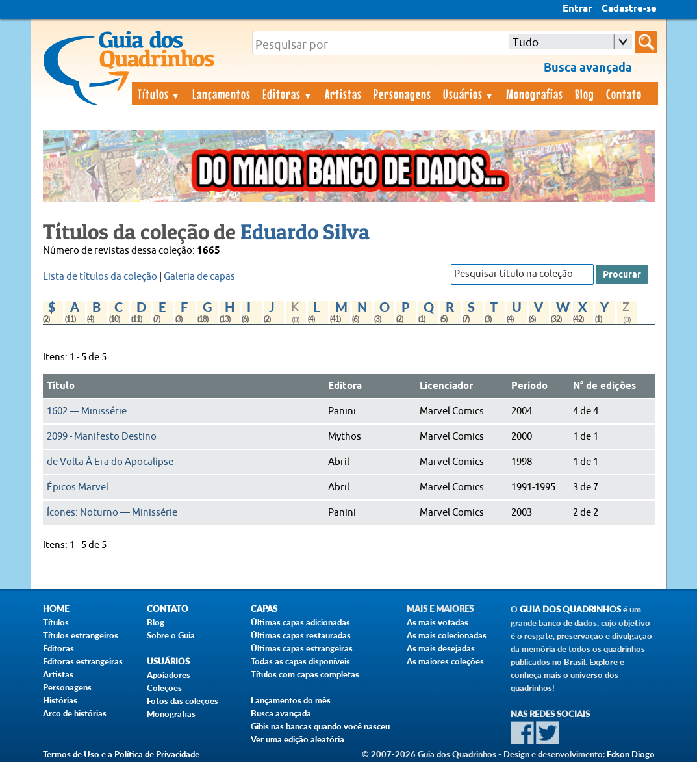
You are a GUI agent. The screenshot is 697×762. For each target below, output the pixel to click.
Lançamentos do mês (291, 700)
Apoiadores (168, 675)
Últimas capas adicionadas (300, 622)
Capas (264, 609)
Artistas (343, 93)
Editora (345, 386)
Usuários (469, 93)
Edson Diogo (631, 754)
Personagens (402, 93)
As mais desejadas (441, 648)
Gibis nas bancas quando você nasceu (320, 726)
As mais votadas (437, 622)
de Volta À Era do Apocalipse (110, 462)
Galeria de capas (199, 276)
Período (529, 386)
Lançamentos (221, 93)
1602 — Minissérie (87, 411)
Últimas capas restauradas (301, 635)
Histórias (60, 700)
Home (56, 609)
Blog (584, 93)
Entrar (577, 9)
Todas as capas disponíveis (300, 661)
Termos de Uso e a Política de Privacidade (121, 754)
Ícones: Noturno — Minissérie (112, 512)
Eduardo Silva (305, 231)
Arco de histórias (75, 713)
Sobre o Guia (171, 635)
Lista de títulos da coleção (100, 276)
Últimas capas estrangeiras (302, 648)
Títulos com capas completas (305, 674)
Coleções (164, 688)
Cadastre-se (629, 9)
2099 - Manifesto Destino (102, 436)
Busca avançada (281, 713)
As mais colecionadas (447, 635)
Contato (624, 93)
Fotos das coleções (182, 701)
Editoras (287, 93)
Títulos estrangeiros (80, 635)
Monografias (534, 93)
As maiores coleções (445, 661)
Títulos (159, 93)
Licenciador (446, 386)
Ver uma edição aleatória (297, 739)
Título (61, 386)
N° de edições (604, 386)
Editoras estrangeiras (83, 661)
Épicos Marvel (77, 487)
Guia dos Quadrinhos (570, 609)
